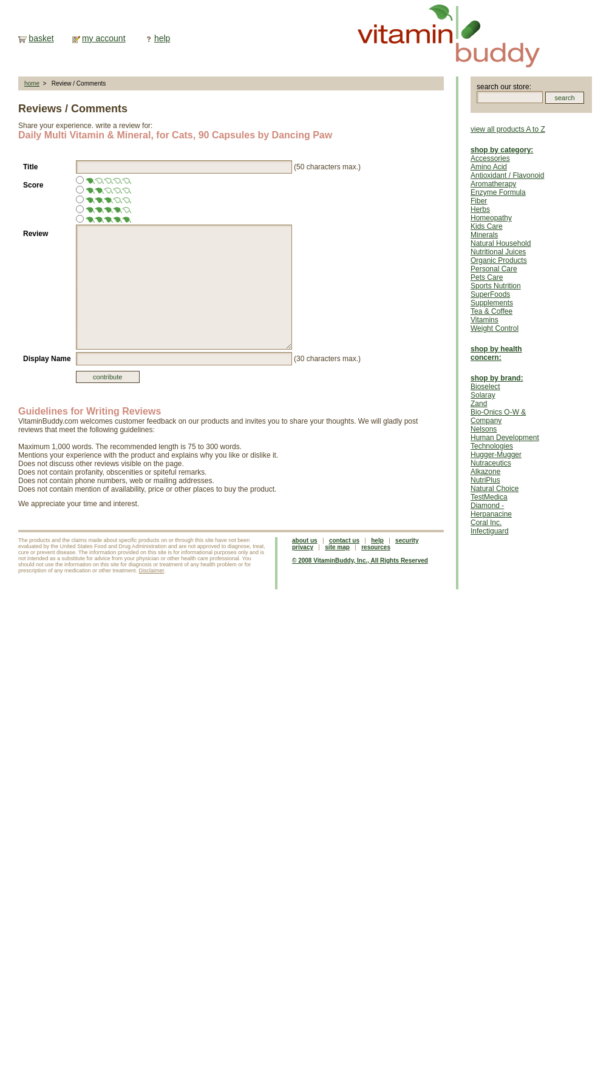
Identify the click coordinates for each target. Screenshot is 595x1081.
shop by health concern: (496, 353)
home (31, 83)
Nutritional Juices (498, 252)
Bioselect (485, 386)
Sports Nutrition (496, 286)
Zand (479, 403)
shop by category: (502, 150)
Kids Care (487, 226)
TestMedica (489, 497)
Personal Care (494, 269)
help (162, 38)
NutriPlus (485, 480)
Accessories (490, 158)
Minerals (484, 235)
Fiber (479, 201)
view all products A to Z (508, 129)
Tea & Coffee (491, 311)
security (406, 540)
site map (337, 547)
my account (104, 38)
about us (305, 540)
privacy (302, 547)
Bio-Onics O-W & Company (498, 416)
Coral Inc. (486, 522)
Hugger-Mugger (496, 454)
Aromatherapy (493, 184)
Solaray (483, 395)
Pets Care (487, 277)
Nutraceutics (491, 463)
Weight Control (494, 328)
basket (41, 38)
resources (375, 547)
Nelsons (484, 429)
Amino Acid (489, 167)
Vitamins (484, 320)
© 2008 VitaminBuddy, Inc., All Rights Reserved (360, 560)
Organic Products (499, 260)
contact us (344, 540)
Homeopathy (491, 218)
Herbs (480, 209)
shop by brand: (497, 378)
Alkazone (485, 471)
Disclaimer (152, 571)
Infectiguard (490, 531)
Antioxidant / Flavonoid (507, 175)
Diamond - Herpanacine (491, 509)
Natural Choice (494, 488)
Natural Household (501, 243)
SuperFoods (490, 294)
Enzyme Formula (498, 192)
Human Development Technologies (505, 441)
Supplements (492, 303)
